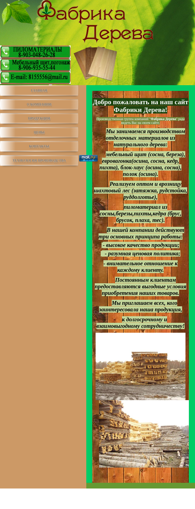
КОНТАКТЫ (39, 146)
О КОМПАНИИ (39, 104)
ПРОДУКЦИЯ (39, 118)
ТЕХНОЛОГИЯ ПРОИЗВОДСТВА (39, 160)
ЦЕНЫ (39, 132)
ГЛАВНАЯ (39, 90)
